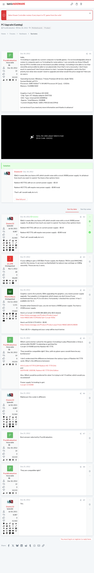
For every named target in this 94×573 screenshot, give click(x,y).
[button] (3, 4)
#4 (84, 290)
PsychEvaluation (9, 28)
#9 (84, 500)
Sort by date (72, 209)
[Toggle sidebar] (86, 4)
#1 (90, 54)
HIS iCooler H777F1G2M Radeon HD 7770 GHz (38, 366)
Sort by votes (86, 209)
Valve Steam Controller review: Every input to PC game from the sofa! (34, 15)
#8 (84, 467)
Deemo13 (18, 172)
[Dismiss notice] (90, 13)
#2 (84, 217)
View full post (20, 199)
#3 (84, 257)
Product (47, 28)
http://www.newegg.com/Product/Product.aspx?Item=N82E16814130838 (48, 325)
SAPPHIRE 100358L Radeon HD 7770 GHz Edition (39, 370)
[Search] (91, 4)
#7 (84, 434)
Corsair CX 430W (27, 385)
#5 (84, 338)
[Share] (86, 54)
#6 (84, 393)
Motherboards (37, 28)
